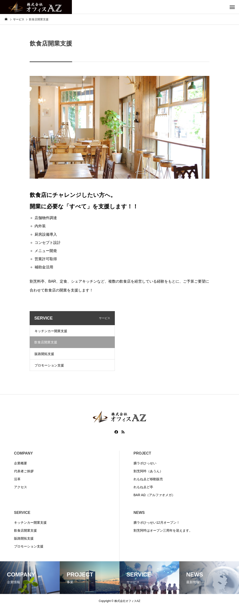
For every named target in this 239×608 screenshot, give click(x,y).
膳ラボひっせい (145, 463)
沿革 (17, 479)
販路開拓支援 (44, 354)
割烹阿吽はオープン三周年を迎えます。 (163, 530)
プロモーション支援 (49, 365)
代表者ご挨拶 (24, 471)
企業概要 (20, 463)
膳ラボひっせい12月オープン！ (157, 522)
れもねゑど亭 (143, 487)
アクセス (20, 487)
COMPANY (23, 453)
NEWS (139, 513)
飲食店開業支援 (25, 530)
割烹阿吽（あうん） (148, 471)
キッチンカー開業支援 (51, 331)
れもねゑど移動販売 (148, 479)
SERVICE (22, 513)
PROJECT (142, 453)
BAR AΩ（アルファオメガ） (154, 495)
